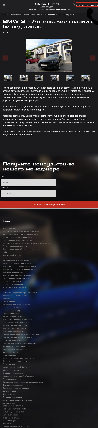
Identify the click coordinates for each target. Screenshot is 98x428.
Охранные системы (72, 318)
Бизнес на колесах (42, 291)
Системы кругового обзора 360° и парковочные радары (79, 236)
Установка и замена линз (13, 261)
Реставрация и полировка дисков (48, 234)
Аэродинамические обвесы (76, 324)
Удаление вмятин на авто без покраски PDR (46, 280)
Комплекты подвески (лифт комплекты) (76, 262)
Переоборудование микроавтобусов (11, 295)
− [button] (94, 346)
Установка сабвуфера (73, 270)
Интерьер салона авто (43, 312)
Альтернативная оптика (74, 249)
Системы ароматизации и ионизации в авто (45, 230)
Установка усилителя (43, 270)
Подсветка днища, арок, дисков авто (47, 251)
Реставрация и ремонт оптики (47, 255)
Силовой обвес (70, 267)
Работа (67, 240)
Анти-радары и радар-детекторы (79, 312)
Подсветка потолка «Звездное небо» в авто (47, 242)
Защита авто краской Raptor (15, 300)
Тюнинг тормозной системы (15, 240)
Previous (5, 57)
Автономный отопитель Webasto (78, 285)
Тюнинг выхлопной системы (46, 324)
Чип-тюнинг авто (10, 228)
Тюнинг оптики (70, 294)
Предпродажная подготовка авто (78, 273)
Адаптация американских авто (77, 321)
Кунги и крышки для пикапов (15, 285)
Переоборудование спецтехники (78, 246)
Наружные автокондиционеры (47, 246)
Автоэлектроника (41, 318)
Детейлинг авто (71, 309)
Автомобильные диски (43, 273)
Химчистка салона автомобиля (16, 309)
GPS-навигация (9, 321)
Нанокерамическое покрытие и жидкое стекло (78, 304)
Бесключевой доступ (12, 246)
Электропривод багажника (76, 276)
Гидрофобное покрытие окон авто (17, 234)
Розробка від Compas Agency (17, 423)
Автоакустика (9, 315)
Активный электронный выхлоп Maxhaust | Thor (16, 325)
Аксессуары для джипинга (45, 261)
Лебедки (37, 267)
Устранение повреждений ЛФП (16, 276)
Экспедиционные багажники (15, 267)
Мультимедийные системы (14, 318)
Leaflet (69, 405)
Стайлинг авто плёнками (75, 300)
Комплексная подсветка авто (46, 294)
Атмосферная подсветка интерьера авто (13, 251)
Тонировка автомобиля (44, 303)
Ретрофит (38, 321)
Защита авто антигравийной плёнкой (15, 304)
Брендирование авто (43, 300)
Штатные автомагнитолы (44, 315)
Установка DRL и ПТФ (73, 255)
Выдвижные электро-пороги (46, 276)
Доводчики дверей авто (13, 279)
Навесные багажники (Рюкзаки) (16, 291)
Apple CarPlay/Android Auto (76, 315)
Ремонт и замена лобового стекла (79, 279)
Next (92, 57)
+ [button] (94, 342)
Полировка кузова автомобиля (47, 309)
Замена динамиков (11, 273)
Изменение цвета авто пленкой (16, 270)
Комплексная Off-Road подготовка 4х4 (48, 286)
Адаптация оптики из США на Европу (15, 257)
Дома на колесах (71, 291)
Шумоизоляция (9, 312)
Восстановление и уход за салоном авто (79, 230)
